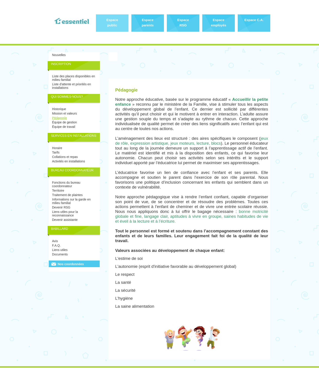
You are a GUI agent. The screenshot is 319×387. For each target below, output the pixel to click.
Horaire (57, 148)
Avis (55, 241)
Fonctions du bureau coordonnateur (66, 184)
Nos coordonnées (71, 264)
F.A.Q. (56, 245)
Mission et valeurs (64, 113)
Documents (60, 254)
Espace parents (148, 22)
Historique (59, 109)
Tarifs (55, 152)
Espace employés (218, 22)
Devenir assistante (65, 220)
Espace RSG (183, 22)
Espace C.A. (254, 20)
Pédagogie (59, 118)
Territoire (58, 190)
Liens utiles (60, 250)
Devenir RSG (61, 207)
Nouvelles (59, 55)
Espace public (112, 22)
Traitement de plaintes (67, 195)
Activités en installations (68, 161)
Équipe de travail (63, 126)
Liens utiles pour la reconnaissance (65, 213)
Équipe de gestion (64, 122)
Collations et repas (65, 157)
